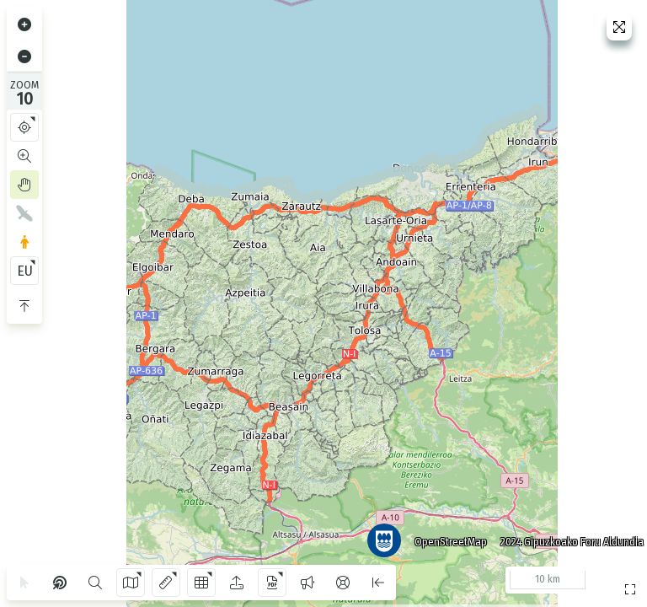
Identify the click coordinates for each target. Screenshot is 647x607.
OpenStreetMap (444, 535)
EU (25, 271)
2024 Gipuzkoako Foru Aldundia (565, 535)
